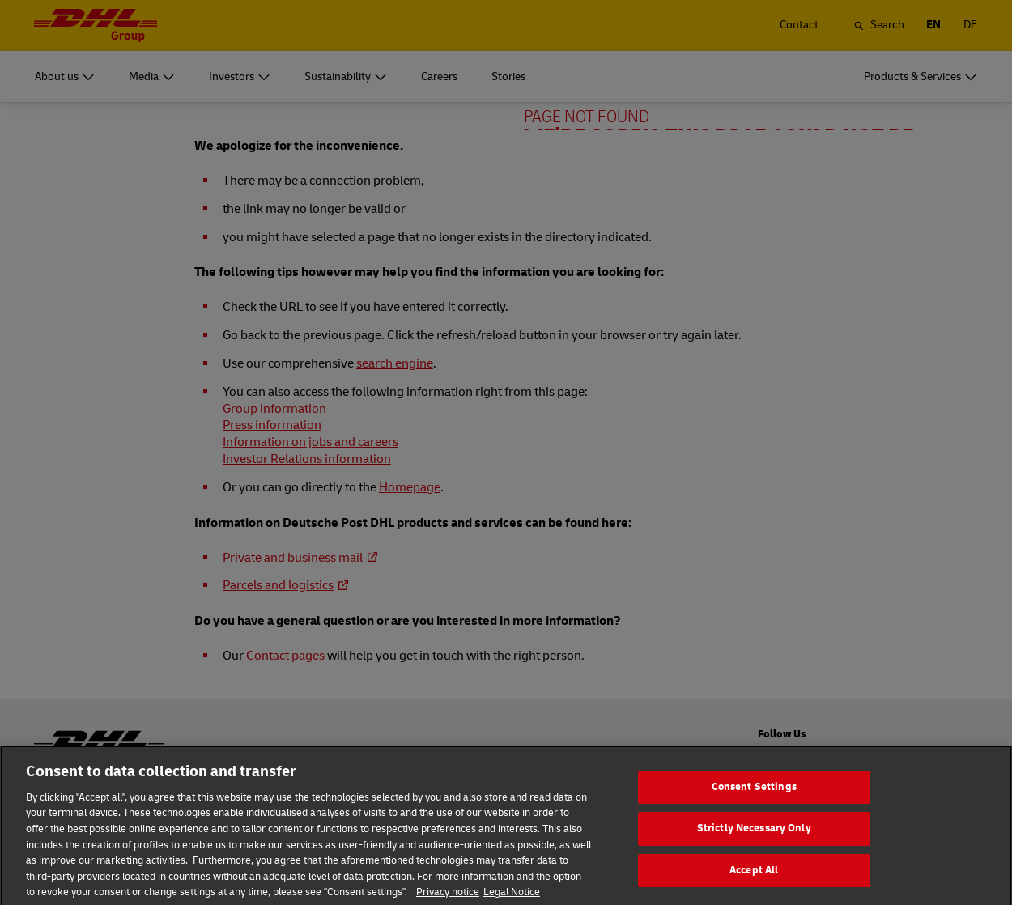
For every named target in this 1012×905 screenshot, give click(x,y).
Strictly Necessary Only (754, 847)
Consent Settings (754, 805)
